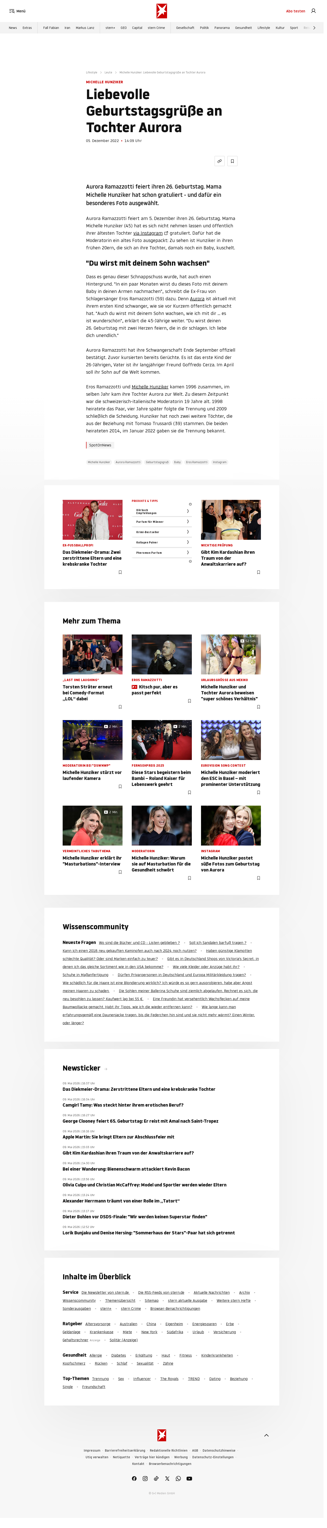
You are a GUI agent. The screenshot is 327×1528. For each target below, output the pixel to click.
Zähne (168, 1363)
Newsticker (82, 1068)
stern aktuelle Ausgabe (187, 1300)
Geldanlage (71, 1332)
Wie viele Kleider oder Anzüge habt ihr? (206, 966)
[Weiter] (314, 27)
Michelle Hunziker (150, 387)
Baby (177, 462)
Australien (128, 1324)
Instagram (219, 462)
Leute (108, 72)
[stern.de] (162, 11)
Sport (294, 28)
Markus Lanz (85, 28)
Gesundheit (243, 28)
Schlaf (122, 1363)
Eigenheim (174, 1324)
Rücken (101, 1363)
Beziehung (239, 1378)
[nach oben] (266, 1435)
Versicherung (224, 1332)
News (13, 28)
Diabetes (118, 1355)
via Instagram (148, 233)
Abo (295, 11)
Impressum (92, 1451)
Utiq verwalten (97, 1457)
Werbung (181, 1457)
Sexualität (145, 1363)
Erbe (230, 1324)
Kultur (280, 28)
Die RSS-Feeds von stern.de (161, 1292)
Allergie (95, 1355)
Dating (215, 1378)
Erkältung (143, 1355)
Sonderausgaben (77, 1308)
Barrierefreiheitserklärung (125, 1451)
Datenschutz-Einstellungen (213, 1457)
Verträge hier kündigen (152, 1457)
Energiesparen (204, 1324)
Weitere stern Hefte (234, 1300)
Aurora (197, 299)
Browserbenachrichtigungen (170, 1464)
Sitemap (152, 1300)
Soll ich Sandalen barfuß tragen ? (217, 942)
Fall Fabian (51, 28)
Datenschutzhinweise (219, 1451)
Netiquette (121, 1457)
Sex (121, 1378)
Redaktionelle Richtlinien (168, 1451)
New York (149, 1332)
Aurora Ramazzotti (128, 462)
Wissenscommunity (79, 1300)
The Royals (169, 1378)
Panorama (222, 28)
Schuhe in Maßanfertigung (85, 974)
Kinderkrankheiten (217, 1355)
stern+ (110, 28)
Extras (27, 28)
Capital (137, 28)
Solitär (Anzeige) (124, 1340)
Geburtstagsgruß (157, 462)
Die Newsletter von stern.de (105, 1292)
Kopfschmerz (74, 1363)
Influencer (142, 1378)
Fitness (185, 1355)
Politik (204, 28)
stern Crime (156, 28)
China (151, 1324)
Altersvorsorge (97, 1324)
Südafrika (175, 1332)
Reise (308, 28)
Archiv (244, 1292)
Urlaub (198, 1332)
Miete (127, 1332)
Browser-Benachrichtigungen (175, 1308)
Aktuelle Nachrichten (212, 1292)
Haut (166, 1355)
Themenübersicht (120, 1300)
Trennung (100, 1378)
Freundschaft (93, 1386)
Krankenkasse (101, 1332)
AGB (195, 1451)
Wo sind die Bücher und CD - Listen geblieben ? (139, 942)
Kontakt (138, 1464)
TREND (194, 1378)
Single (68, 1386)
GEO (124, 28)
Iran (67, 28)
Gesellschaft (185, 28)
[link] (313, 11)
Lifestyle (263, 28)
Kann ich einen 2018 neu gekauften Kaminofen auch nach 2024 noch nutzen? (130, 950)
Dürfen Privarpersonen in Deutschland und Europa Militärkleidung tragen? (182, 974)
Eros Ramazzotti (196, 462)
